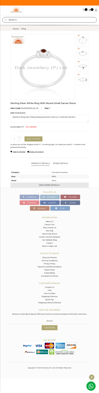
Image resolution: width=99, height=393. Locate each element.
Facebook (29, 197)
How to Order (49, 293)
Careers (49, 243)
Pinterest (29, 202)
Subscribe (49, 327)
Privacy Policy (49, 264)
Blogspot (39, 208)
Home (16, 29)
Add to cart (33, 139)
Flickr (60, 208)
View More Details (49, 185)
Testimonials (49, 270)
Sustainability (49, 273)
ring (24, 29)
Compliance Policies (49, 276)
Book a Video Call (49, 246)
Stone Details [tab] (60, 163)
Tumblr (70, 202)
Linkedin (50, 202)
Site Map (49, 231)
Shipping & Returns (50, 296)
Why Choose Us (49, 228)
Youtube (70, 197)
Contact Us (49, 287)
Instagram (50, 197)
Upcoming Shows (49, 234)
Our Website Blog (49, 240)
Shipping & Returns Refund (49, 303)
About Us (49, 221)
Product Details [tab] (40, 163)
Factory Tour (50, 224)
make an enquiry (35, 152)
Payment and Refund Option (50, 267)
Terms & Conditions (50, 260)
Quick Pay (49, 299)
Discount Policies (49, 257)
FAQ (49, 290)
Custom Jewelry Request (49, 237)
